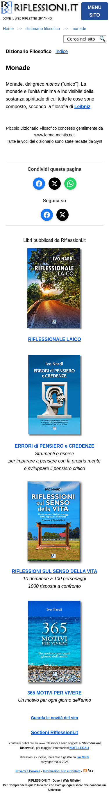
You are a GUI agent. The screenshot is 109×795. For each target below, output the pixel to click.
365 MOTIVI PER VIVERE (54, 692)
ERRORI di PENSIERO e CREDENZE (54, 446)
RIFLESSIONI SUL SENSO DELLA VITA (54, 571)
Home (8, 28)
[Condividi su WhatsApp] (70, 183)
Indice (62, 51)
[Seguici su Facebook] (47, 215)
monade (79, 28)
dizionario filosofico (43, 28)
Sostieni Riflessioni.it (54, 732)
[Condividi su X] (55, 183)
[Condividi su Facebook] (39, 183)
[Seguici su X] (62, 215)
